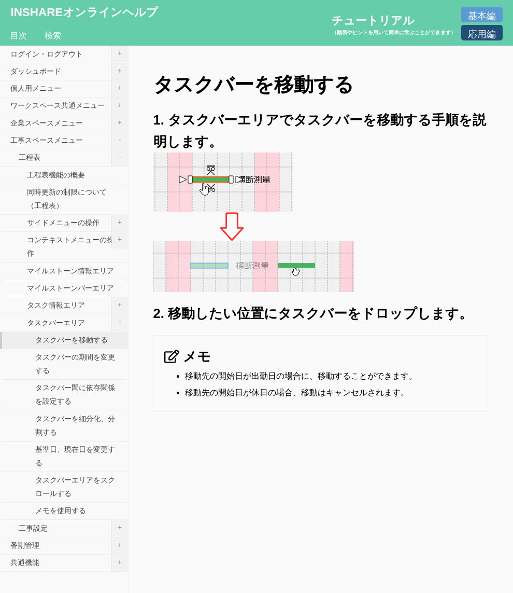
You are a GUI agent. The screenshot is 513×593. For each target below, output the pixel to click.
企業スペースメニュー (69, 123)
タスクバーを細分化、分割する (75, 425)
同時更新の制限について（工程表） (67, 199)
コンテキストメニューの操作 (77, 244)
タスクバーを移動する (71, 340)
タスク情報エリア (77, 305)
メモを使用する (60, 510)
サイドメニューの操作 (77, 223)
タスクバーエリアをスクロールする (75, 487)
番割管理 (69, 545)
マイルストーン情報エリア (70, 271)
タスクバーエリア (77, 322)
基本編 (482, 16)
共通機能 (69, 563)
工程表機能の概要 (56, 175)
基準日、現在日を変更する (75, 456)
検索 (53, 35)
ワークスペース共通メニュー (69, 106)
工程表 (73, 157)
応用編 (482, 34)
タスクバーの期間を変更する (75, 364)
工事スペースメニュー (69, 140)
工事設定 (73, 528)
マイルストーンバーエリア (70, 288)
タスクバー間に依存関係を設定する (75, 394)
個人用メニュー (69, 88)
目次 (18, 35)
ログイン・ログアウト (69, 54)
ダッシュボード (69, 71)
